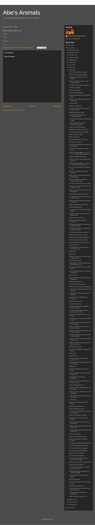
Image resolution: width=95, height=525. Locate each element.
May (70, 67)
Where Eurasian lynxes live (77, 409)
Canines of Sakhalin (74, 434)
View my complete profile (73, 38)
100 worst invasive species (76, 455)
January (71, 504)
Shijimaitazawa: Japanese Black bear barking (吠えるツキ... (79, 263)
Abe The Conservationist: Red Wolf (79, 85)
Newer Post (7, 106)
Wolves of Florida (74, 137)
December (72, 50)
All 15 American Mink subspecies (78, 445)
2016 (69, 48)
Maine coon (72, 254)
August (71, 60)
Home (32, 106)
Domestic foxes (73, 356)
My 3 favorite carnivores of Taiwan (78, 194)
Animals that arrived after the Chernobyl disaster (77, 115)
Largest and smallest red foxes (77, 436)
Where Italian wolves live (76, 486)
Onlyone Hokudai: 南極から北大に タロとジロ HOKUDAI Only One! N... (79, 153)
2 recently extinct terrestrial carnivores (80, 443)
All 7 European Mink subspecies (78, 450)
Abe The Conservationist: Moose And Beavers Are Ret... (79, 225)
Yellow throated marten (75, 207)
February (72, 502)
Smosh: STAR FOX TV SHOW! (78, 415)
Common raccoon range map (77, 284)
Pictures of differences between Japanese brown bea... (78, 180)
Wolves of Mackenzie (75, 90)
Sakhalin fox (72, 366)
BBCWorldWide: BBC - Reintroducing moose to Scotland (79, 229)
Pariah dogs (72, 399)
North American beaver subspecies (79, 232)
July (70, 62)
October (71, 55)
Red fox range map (74, 479)
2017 (69, 45)
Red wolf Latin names (75, 346)
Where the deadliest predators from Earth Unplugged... (79, 472)
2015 (69, 507)
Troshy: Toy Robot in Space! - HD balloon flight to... (78, 81)
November (72, 52)
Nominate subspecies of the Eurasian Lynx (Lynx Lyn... (79, 335)
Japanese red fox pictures (76, 464)
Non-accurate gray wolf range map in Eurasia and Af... (79, 109)
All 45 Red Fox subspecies (76, 453)
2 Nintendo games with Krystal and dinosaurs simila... (79, 248)
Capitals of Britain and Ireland (77, 156)
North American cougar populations (79, 237)
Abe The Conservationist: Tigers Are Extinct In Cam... (79, 381)
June (71, 65)
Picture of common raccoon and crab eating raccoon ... (79, 257)
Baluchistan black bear (75, 301)
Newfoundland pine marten (76, 112)
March (71, 499)
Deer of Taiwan (73, 275)
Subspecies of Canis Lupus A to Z (78, 129)
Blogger (51, 519)
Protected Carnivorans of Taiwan (78, 235)
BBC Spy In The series (75, 142)
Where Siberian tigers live (76, 385)
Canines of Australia (74, 87)
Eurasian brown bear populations (78, 240)
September (72, 57)
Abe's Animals (21, 12)
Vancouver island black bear (77, 127)
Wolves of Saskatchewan (76, 92)
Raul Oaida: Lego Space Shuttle (78, 74)
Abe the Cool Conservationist (77, 36)
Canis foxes (72, 353)
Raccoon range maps (75, 260)
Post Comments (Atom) (17, 110)
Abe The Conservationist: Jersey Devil (80, 183)
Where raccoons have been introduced (80, 286)
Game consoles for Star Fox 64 (78, 496)
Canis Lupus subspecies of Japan (78, 132)
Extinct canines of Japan (76, 134)
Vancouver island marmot (76, 406)
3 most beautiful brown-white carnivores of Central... (77, 123)
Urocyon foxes (73, 103)
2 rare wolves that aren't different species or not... (78, 359)
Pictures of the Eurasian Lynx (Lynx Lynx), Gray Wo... (79, 327)
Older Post (57, 106)
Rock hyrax (72, 251)
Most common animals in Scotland (79, 242)
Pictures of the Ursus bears (77, 217)
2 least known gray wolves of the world (80, 462)
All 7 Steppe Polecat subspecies (78, 448)
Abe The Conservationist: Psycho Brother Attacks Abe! (78, 311)
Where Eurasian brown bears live (78, 204)
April (70, 70)
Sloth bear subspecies (75, 106)
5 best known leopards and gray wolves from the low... (78, 458)
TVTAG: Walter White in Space (78, 72)
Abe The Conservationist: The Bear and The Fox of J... (79, 467)
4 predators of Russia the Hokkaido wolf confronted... (79, 307)
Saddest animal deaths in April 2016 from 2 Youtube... (79, 343)
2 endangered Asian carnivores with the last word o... (79, 489)
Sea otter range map (75, 304)
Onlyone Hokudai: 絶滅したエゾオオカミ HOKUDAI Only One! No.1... (80, 164)
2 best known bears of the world (78, 139)
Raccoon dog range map (76, 281)
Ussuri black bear (74, 245)
